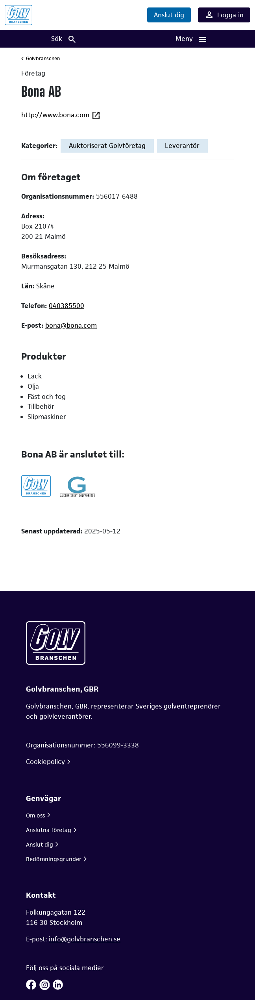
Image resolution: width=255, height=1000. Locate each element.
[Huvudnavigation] (191, 39)
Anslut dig (169, 15)
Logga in (224, 15)
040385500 (66, 305)
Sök (64, 39)
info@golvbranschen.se (84, 939)
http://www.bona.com (61, 115)
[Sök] (64, 39)
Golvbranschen (43, 58)
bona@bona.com (71, 325)
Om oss (35, 815)
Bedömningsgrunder (53, 859)
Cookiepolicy (45, 761)
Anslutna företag (48, 830)
